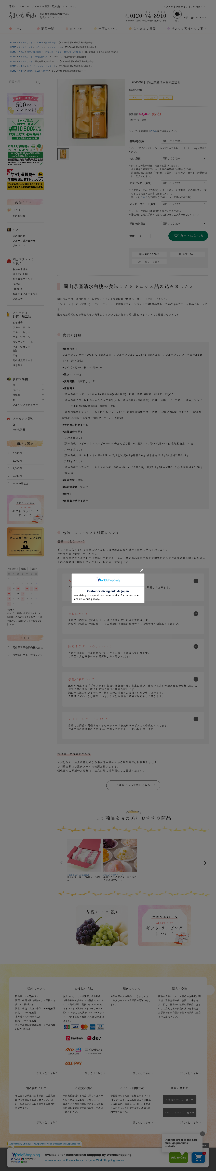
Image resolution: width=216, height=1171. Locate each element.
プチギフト (19, 245)
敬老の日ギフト (42, 57)
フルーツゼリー (21, 332)
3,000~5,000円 (42, 71)
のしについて (78, 613)
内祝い (22, 52)
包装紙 (136, 141)
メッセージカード (142, 204)
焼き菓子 (18, 365)
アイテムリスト (26, 42)
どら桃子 (18, 322)
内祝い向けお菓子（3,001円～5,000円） (63, 52)
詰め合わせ (50, 42)
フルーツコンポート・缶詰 (25, 349)
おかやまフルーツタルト (26, 293)
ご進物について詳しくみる (133, 785)
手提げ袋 (137, 223)
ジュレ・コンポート (46, 66)
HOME (13, 42)
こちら (153, 131)
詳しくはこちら (46, 1073)
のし (135, 158)
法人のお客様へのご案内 (189, 28)
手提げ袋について (81, 679)
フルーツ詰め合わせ (24, 240)
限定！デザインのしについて (90, 646)
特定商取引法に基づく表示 (135, 1155)
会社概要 (71, 1155)
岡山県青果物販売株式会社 (28, 647)
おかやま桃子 (20, 269)
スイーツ (39, 42)
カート (203, 18)
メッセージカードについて (88, 718)
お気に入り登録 (150, 254)
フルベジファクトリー (25, 404)
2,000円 (17, 453)
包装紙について (80, 580)
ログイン (168, 7)
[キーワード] (21, 81)
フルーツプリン (21, 337)
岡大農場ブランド (23, 279)
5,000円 (17, 476)
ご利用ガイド (198, 7)
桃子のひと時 (20, 274)
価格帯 (30, 71)
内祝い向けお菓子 (35, 52)
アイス (16, 355)
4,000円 (17, 468)
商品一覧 (47, 28)
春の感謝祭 (19, 215)
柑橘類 (16, 395)
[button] (61, 863)
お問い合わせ (191, 18)
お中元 (22, 66)
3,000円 (17, 460)
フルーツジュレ (21, 327)
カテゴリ (76, 28)
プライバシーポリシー (98, 1155)
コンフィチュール (53, 47)
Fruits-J (17, 289)
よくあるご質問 (144, 28)
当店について (108, 28)
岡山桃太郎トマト (23, 360)
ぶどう (16, 390)
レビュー (177, 16)
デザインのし (140, 183)
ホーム (18, 28)
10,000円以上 (21, 483)
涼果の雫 (18, 298)
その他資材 (19, 429)
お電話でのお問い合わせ (179, 1100)
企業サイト (182, 7)
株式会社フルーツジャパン (28, 655)
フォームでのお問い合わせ (179, 1113)
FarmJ (16, 284)
